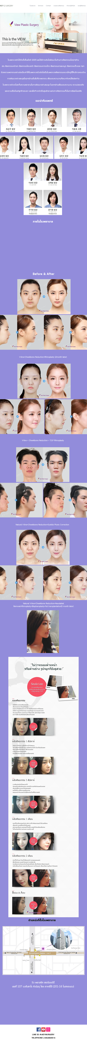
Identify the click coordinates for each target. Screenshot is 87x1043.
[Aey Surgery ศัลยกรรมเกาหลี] (39, 1029)
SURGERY (9, 6)
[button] (32, 6)
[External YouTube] (43, 248)
